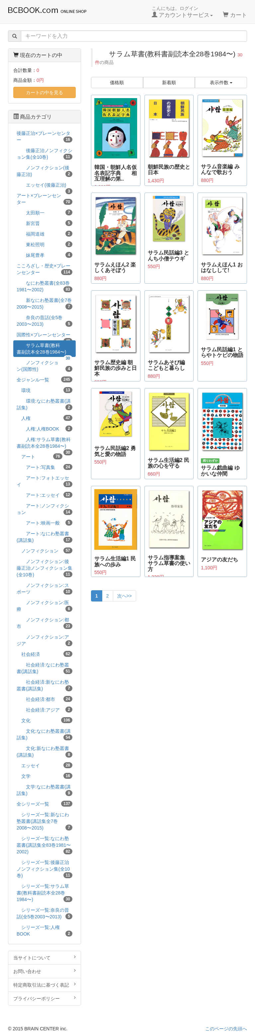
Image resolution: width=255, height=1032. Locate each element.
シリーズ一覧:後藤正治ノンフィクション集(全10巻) (44, 869)
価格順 (117, 82)
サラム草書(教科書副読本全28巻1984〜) (44, 350)
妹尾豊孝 (44, 255)
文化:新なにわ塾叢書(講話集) (44, 752)
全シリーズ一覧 (44, 804)
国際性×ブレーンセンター (44, 336)
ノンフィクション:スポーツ (44, 589)
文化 (44, 720)
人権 (44, 418)
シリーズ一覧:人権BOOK (44, 931)
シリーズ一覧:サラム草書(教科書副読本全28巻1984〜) (44, 893)
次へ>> (124, 596)
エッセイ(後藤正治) (44, 186)
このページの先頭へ (226, 1028)
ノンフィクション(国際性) (44, 366)
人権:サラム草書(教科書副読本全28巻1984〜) (44, 444)
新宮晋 (44, 223)
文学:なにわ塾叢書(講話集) (44, 790)
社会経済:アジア (44, 710)
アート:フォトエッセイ (44, 481)
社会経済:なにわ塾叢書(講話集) (44, 668)
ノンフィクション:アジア (44, 640)
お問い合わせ (44, 971)
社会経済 (44, 654)
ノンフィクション (44, 550)
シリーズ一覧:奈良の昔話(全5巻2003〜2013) (44, 913)
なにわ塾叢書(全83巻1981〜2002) (44, 286)
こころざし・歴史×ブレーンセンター (44, 269)
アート (39, 456)
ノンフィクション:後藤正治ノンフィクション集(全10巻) (44, 568)
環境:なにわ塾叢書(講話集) (44, 404)
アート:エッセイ (44, 495)
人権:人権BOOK (44, 428)
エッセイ (44, 765)
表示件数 (221, 82)
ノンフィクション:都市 (44, 623)
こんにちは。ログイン (182, 12)
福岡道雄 (44, 234)
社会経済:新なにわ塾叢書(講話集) (44, 685)
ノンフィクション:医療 (44, 606)
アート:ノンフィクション (44, 509)
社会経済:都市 (44, 699)
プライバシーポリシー (44, 998)
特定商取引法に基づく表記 (44, 985)
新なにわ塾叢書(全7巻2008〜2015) (44, 304)
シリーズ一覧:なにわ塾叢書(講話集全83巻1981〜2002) (44, 845)
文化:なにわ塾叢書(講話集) (44, 734)
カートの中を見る (44, 92)
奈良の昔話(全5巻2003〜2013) (44, 321)
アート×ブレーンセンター (44, 199)
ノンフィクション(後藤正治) (44, 171)
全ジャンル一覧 (44, 379)
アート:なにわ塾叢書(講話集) (44, 537)
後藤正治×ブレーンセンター (44, 137)
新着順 (169, 82)
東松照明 (44, 244)
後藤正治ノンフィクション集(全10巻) (44, 154)
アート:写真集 (44, 467)
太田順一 (44, 212)
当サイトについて (44, 957)
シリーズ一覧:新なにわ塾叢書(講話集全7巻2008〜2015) (44, 821)
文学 (44, 776)
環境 (44, 390)
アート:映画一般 (44, 523)
